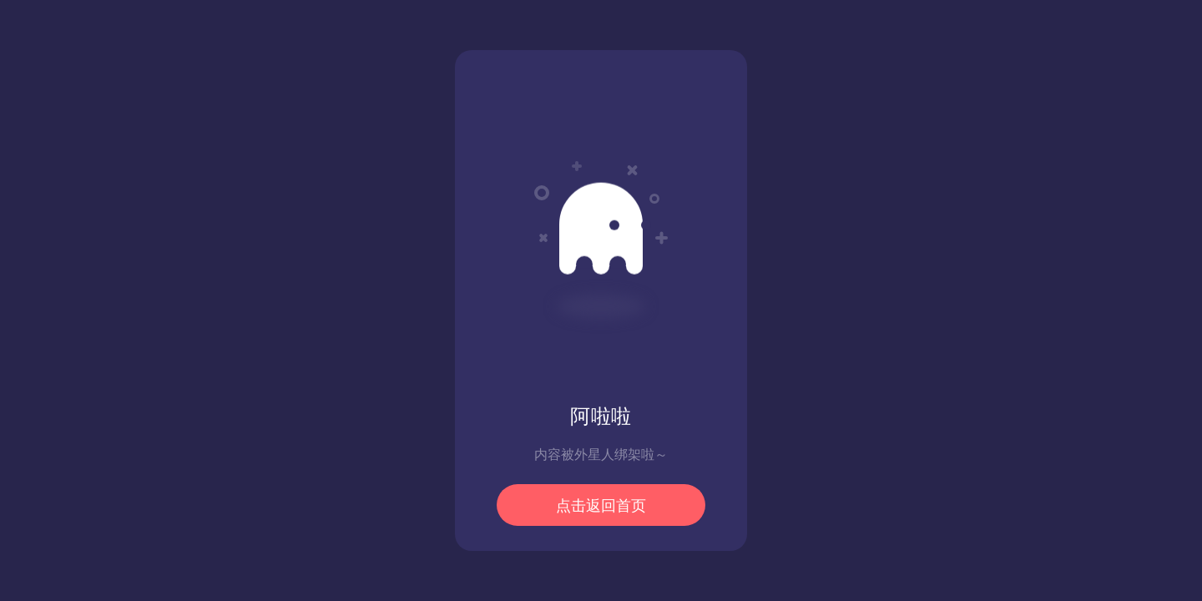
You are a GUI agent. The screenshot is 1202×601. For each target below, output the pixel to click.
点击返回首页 (601, 505)
